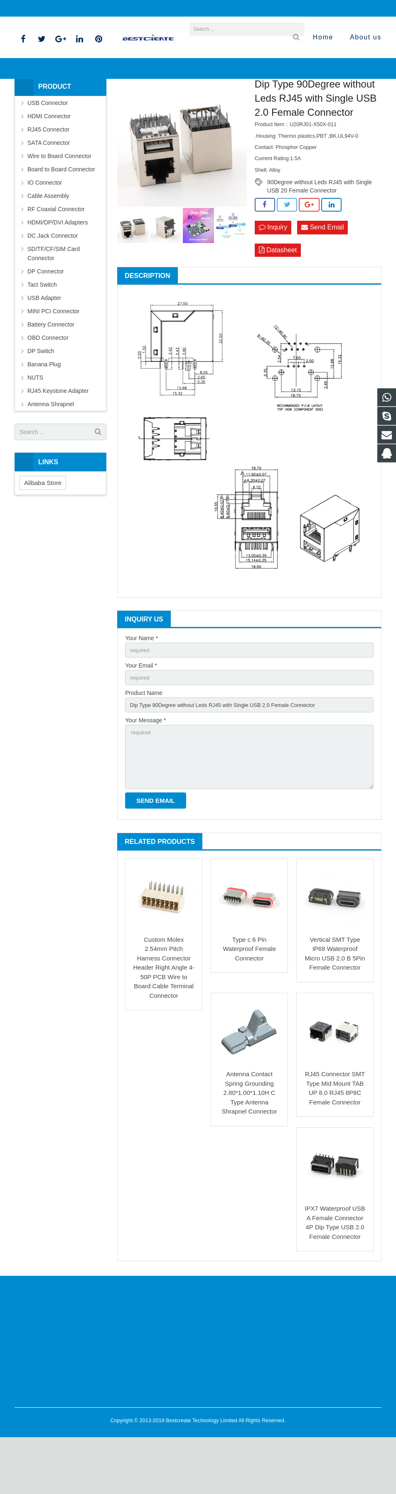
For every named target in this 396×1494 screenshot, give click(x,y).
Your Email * (141, 713)
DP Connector (45, 317)
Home (104, 101)
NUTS (35, 423)
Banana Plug (44, 410)
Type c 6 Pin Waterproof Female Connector (249, 1005)
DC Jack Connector (52, 281)
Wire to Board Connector (59, 201)
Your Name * (141, 685)
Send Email (322, 273)
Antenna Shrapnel (50, 449)
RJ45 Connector (170, 101)
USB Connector (47, 148)
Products (132, 101)
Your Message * (145, 771)
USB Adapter (44, 343)
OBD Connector (48, 383)
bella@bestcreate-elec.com (61, 8)
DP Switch (40, 396)
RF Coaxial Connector (56, 254)
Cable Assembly (48, 241)
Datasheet (278, 296)
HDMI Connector (49, 161)
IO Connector (44, 228)
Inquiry (273, 273)
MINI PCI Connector (53, 356)
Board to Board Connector (61, 215)
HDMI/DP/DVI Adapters (57, 268)
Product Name (143, 742)
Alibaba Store (42, 527)
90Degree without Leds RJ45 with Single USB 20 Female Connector (319, 228)
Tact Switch (42, 330)
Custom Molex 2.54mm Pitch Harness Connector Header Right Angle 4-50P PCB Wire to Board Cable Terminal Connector (163, 1023)
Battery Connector (50, 370)
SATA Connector (48, 188)
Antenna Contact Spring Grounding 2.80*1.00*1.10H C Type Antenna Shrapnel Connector (249, 1149)
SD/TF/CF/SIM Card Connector (53, 299)
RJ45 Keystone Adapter (58, 436)
